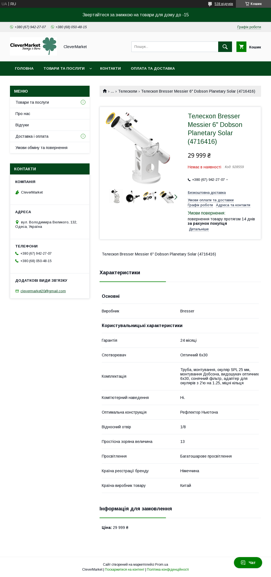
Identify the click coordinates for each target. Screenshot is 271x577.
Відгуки (22, 125)
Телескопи (127, 91)
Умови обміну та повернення (41, 147)
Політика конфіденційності (168, 569)
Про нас (22, 113)
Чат (248, 562)
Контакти (110, 68)
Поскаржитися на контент (124, 569)
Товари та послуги (64, 68)
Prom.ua (161, 564)
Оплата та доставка (153, 68)
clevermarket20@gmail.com (43, 291)
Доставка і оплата (31, 136)
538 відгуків (224, 4)
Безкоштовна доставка (207, 192)
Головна (24, 68)
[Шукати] (225, 46)
